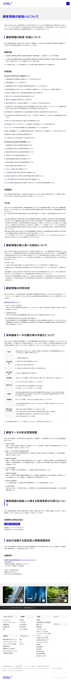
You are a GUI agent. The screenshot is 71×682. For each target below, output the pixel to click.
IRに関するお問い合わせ (41, 639)
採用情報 (27, 616)
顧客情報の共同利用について (11, 302)
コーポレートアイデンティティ (9, 622)
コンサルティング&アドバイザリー (10, 641)
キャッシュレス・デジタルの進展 (9, 644)
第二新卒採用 (23, 624)
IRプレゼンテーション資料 (42, 631)
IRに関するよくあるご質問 (42, 637)
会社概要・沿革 (6, 627)
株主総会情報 (39, 646)
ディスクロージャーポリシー (42, 642)
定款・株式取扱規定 (40, 653)
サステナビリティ (27, 636)
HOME (4, 607)
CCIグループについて (10, 616)
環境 (21, 639)
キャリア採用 (22, 622)
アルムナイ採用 (23, 629)
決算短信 (38, 620)
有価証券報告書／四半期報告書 (43, 622)
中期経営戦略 (6, 624)
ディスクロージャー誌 (41, 629)
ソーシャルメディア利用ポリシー (57, 668)
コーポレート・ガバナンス (29, 668)
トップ (8, 607)
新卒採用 (22, 620)
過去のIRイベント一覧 (41, 655)
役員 (4, 629)
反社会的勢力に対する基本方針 (43, 666)
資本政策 (38, 644)
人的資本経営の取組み (8, 653)
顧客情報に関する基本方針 (17, 607)
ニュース (60, 616)
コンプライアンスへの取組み (29, 666)
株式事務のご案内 (40, 651)
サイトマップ (60, 624)
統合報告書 (38, 627)
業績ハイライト (39, 624)
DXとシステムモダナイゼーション (10, 650)
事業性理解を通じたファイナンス (10, 639)
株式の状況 (38, 649)
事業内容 (10, 636)
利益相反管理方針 (18, 666)
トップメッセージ (6, 620)
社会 (21, 641)
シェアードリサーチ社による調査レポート (43, 634)
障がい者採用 (23, 627)
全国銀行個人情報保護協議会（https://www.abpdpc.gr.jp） (19, 560)
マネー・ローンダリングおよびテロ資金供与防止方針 (13, 668)
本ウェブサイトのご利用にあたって (42, 668)
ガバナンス (22, 644)
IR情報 (44, 616)
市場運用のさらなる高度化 (9, 648)
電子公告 (4, 670)
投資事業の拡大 (6, 646)
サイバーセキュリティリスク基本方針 (15, 670)
